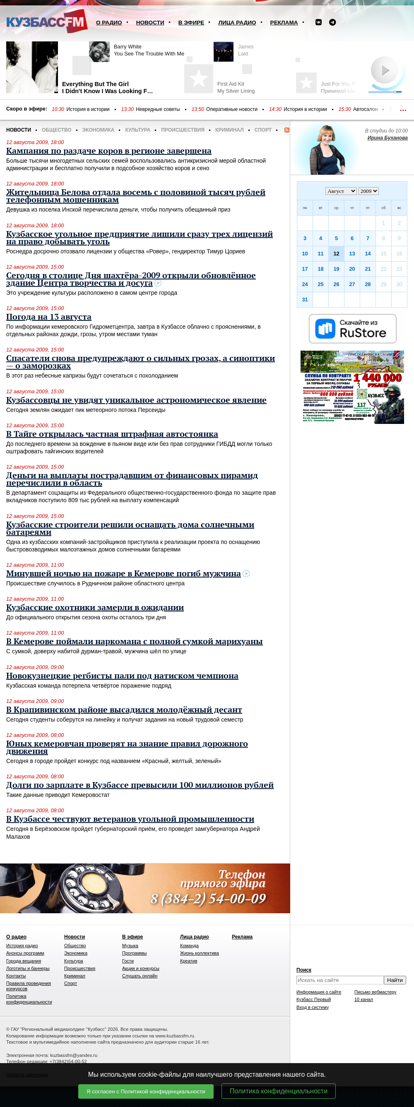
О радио (109, 22)
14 (368, 253)
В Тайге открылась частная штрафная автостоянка (112, 434)
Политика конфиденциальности (278, 1091)
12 (336, 253)
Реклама (284, 22)
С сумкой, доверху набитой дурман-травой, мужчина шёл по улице (96, 651)
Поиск (303, 970)
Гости (128, 960)
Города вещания (23, 960)
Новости (150, 22)
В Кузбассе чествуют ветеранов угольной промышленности (130, 819)
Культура (137, 130)
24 (305, 284)
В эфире (191, 22)
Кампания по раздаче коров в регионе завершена (109, 151)
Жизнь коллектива (199, 953)
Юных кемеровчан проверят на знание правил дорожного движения (127, 747)
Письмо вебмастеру (375, 991)
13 (352, 253)
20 (352, 269)
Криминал (229, 130)
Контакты (16, 975)
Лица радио (237, 22)
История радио (22, 945)
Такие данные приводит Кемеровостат (58, 795)
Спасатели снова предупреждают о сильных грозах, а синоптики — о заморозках (140, 362)
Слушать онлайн (139, 975)
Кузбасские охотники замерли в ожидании (95, 608)
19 (336, 269)
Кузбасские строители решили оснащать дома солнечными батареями (130, 528)
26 (336, 284)
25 (320, 284)
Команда (189, 945)
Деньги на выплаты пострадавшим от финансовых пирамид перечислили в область (132, 479)
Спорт (263, 130)
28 (368, 284)
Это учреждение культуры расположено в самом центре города (91, 292)
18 (320, 269)
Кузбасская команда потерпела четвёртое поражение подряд (88, 685)
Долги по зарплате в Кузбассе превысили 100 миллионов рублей (140, 785)
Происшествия (183, 130)
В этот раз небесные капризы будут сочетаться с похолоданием (92, 375)
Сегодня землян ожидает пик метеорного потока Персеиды (86, 410)
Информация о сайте (318, 991)
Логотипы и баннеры (28, 968)
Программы (134, 953)
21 (368, 269)
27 (352, 284)
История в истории (87, 109)
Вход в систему (312, 1007)
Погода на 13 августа (48, 317)
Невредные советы (158, 109)
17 (305, 269)
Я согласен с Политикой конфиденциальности (146, 1091)
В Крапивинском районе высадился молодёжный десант (124, 710)
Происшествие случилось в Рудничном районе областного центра (95, 583)
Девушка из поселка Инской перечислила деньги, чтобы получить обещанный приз (118, 209)
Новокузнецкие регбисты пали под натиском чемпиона (122, 676)
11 (320, 253)
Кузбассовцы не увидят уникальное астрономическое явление (136, 400)
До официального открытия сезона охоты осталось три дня (86, 617)
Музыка (130, 945)
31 (305, 299)
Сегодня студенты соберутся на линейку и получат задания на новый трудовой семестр (124, 719)
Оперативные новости (232, 109)
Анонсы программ (25, 953)
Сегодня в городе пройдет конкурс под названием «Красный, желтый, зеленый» (113, 761)
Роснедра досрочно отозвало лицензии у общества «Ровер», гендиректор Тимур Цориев (125, 251)
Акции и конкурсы (140, 968)
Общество (57, 130)
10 (305, 253)
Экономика (98, 130)
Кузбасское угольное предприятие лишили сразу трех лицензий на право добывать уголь (139, 238)
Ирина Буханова (388, 138)
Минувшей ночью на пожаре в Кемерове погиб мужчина (123, 574)
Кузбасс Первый (313, 999)
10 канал (363, 999)
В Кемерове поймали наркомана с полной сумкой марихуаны (134, 642)
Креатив (188, 960)
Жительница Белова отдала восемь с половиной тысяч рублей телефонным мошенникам (135, 196)
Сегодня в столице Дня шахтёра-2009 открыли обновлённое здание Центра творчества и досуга (131, 279)
